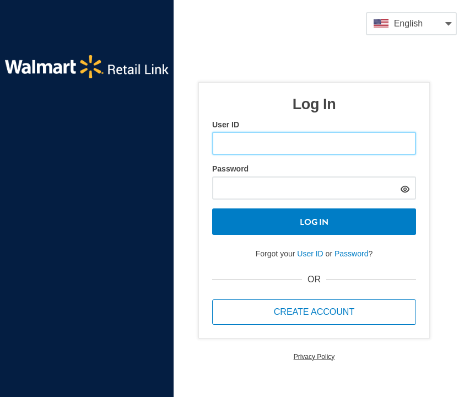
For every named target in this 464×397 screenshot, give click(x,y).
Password (230, 168)
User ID (225, 124)
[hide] (405, 188)
